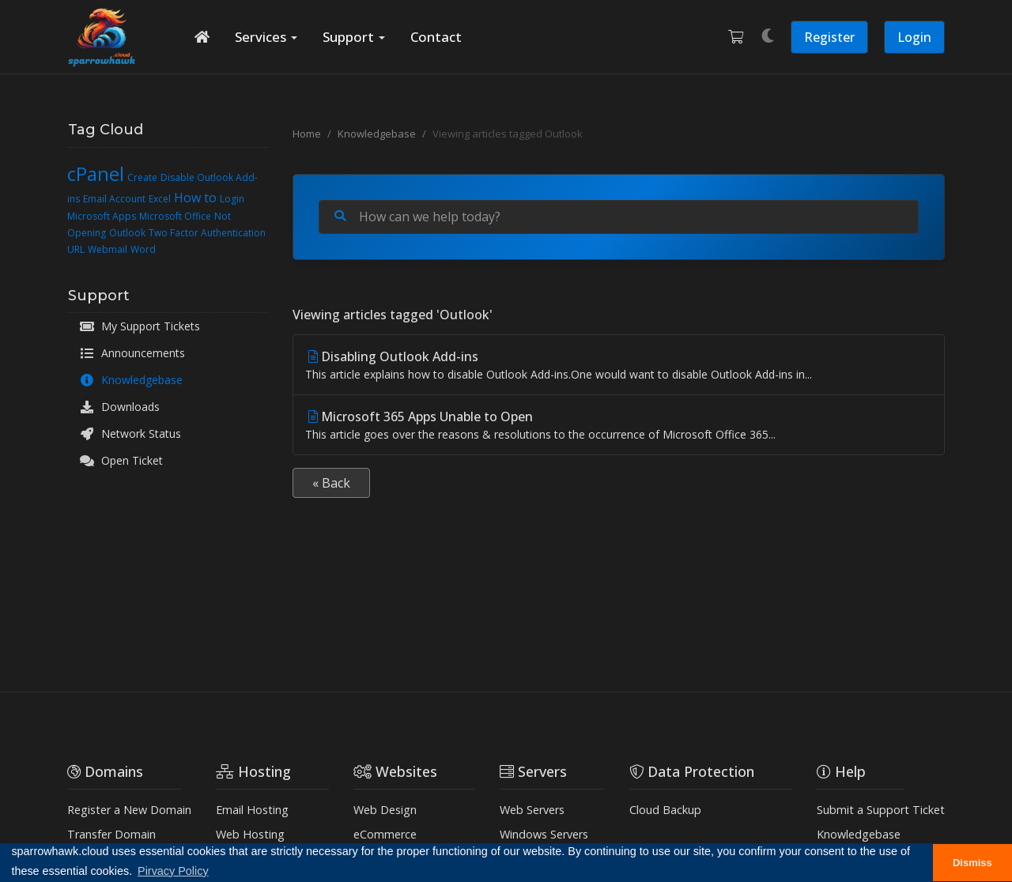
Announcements (132, 353)
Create (142, 177)
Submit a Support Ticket (881, 809)
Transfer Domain (111, 834)
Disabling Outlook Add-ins (618, 365)
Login (914, 37)
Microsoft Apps (101, 216)
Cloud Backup (665, 809)
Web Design (385, 809)
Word (143, 249)
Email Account (114, 198)
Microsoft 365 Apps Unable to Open (618, 425)
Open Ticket (121, 460)
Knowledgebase (131, 380)
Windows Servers (544, 834)
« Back (331, 483)
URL (76, 249)
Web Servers (532, 809)
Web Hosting (250, 834)
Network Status (130, 433)
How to (195, 197)
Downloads (119, 407)
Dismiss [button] (972, 863)
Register (829, 37)
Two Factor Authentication (207, 232)
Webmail (107, 249)
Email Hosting (252, 809)
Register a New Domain (129, 809)
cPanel (95, 173)
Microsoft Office (175, 216)
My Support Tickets (139, 326)
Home (307, 133)
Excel (160, 198)
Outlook (127, 232)
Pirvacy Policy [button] (173, 871)
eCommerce (385, 834)
